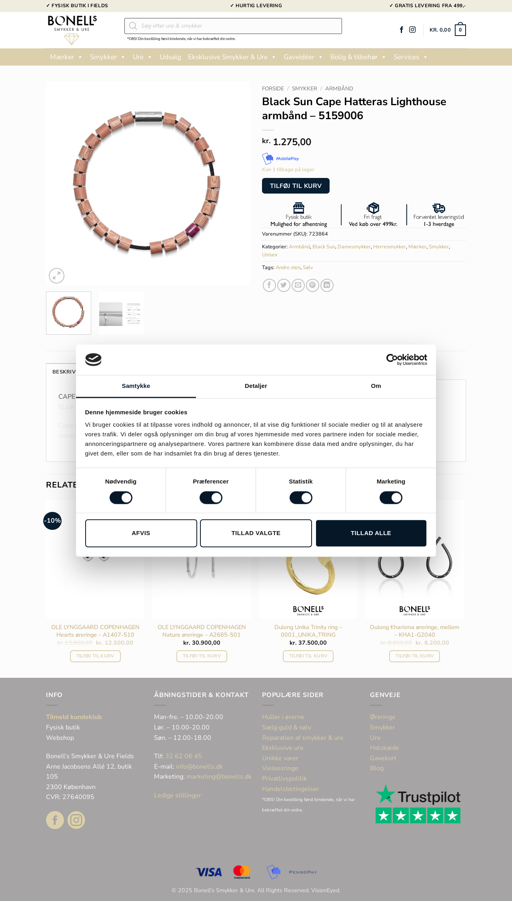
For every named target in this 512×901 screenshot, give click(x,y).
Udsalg (170, 57)
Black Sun (323, 246)
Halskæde (384, 747)
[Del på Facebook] (269, 285)
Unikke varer (280, 758)
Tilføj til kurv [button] (95, 656)
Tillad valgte (255, 533)
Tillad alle (371, 533)
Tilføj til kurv (296, 186)
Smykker (108, 57)
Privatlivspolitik (284, 778)
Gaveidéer (304, 57)
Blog (377, 768)
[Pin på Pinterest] (312, 285)
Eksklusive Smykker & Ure (232, 57)
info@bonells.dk (199, 766)
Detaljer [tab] (256, 386)
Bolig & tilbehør (358, 57)
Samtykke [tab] (136, 386)
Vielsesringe (281, 768)
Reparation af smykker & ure (303, 737)
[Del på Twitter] (283, 285)
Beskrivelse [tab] (70, 372)
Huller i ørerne (283, 717)
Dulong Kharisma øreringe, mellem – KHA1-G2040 (414, 630)
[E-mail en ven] (298, 285)
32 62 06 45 (183, 756)
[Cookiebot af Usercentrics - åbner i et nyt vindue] (392, 360)
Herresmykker (389, 246)
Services (411, 57)
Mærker (66, 57)
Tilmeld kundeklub (74, 717)
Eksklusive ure (283, 747)
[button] (448, 30)
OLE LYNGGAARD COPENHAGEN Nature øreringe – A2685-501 (202, 630)
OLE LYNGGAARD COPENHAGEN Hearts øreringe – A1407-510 (95, 630)
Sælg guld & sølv (286, 727)
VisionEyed (325, 890)
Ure (143, 57)
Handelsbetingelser (290, 789)
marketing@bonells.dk (219, 776)
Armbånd (339, 88)
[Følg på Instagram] (412, 30)
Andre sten (288, 267)
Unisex (270, 254)
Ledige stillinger (177, 795)
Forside (273, 88)
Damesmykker (354, 246)
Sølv (308, 267)
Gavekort (383, 758)
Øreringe (383, 717)
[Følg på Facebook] (401, 30)
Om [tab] (376, 386)
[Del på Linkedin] (327, 285)
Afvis (141, 533)
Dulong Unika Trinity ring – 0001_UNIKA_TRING (308, 630)
